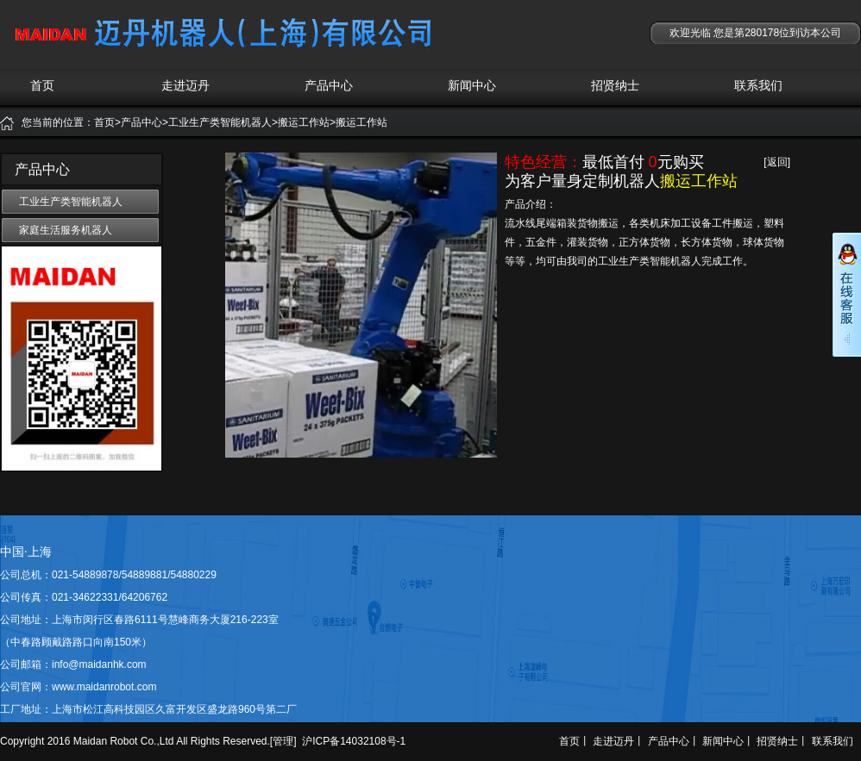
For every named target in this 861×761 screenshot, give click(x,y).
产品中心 (329, 85)
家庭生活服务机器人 (65, 230)
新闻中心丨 (728, 741)
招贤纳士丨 (782, 741)
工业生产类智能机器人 (71, 202)
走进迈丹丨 (618, 741)
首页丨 (574, 741)
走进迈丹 (185, 85)
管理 (283, 741)
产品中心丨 (674, 741)
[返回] (777, 162)
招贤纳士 (615, 85)
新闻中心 (472, 85)
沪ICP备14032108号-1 (353, 741)
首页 (42, 85)
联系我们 (758, 85)
